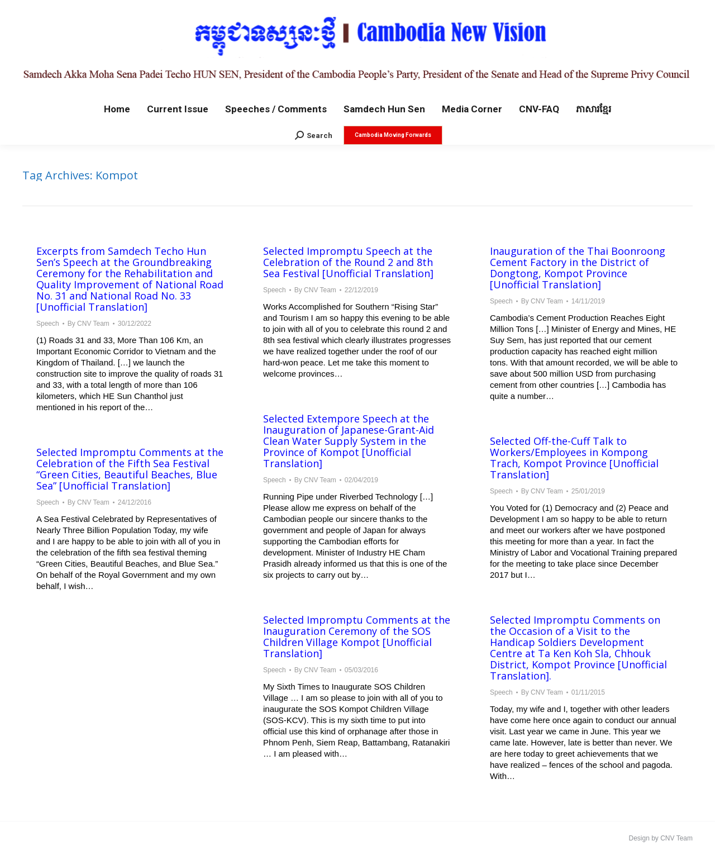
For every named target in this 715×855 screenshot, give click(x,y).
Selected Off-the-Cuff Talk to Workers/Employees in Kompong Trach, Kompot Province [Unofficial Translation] (574, 457)
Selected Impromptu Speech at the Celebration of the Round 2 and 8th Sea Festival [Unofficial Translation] (348, 262)
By (88, 323)
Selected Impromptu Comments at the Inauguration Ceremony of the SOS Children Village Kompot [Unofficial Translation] (356, 636)
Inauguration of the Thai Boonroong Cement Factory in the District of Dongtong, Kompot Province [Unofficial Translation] (577, 267)
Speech (47, 323)
